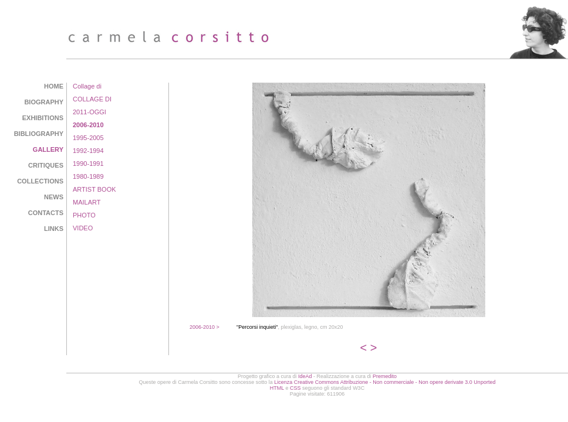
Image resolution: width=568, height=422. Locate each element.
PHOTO (84, 215)
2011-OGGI (89, 111)
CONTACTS (45, 212)
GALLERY (48, 149)
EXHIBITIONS (42, 117)
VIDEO (83, 228)
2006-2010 (88, 124)
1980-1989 (88, 176)
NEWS (53, 196)
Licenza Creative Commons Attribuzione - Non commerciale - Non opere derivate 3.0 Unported (384, 382)
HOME (53, 86)
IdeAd (305, 376)
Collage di (87, 86)
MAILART (86, 202)
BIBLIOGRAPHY (38, 133)
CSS (295, 388)
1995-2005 (88, 137)
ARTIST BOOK (94, 189)
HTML (277, 388)
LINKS (53, 228)
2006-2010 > (204, 327)
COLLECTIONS (40, 181)
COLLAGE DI (92, 99)
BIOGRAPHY (43, 102)
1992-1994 (88, 150)
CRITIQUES (45, 165)
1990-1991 (88, 163)
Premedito (385, 376)
